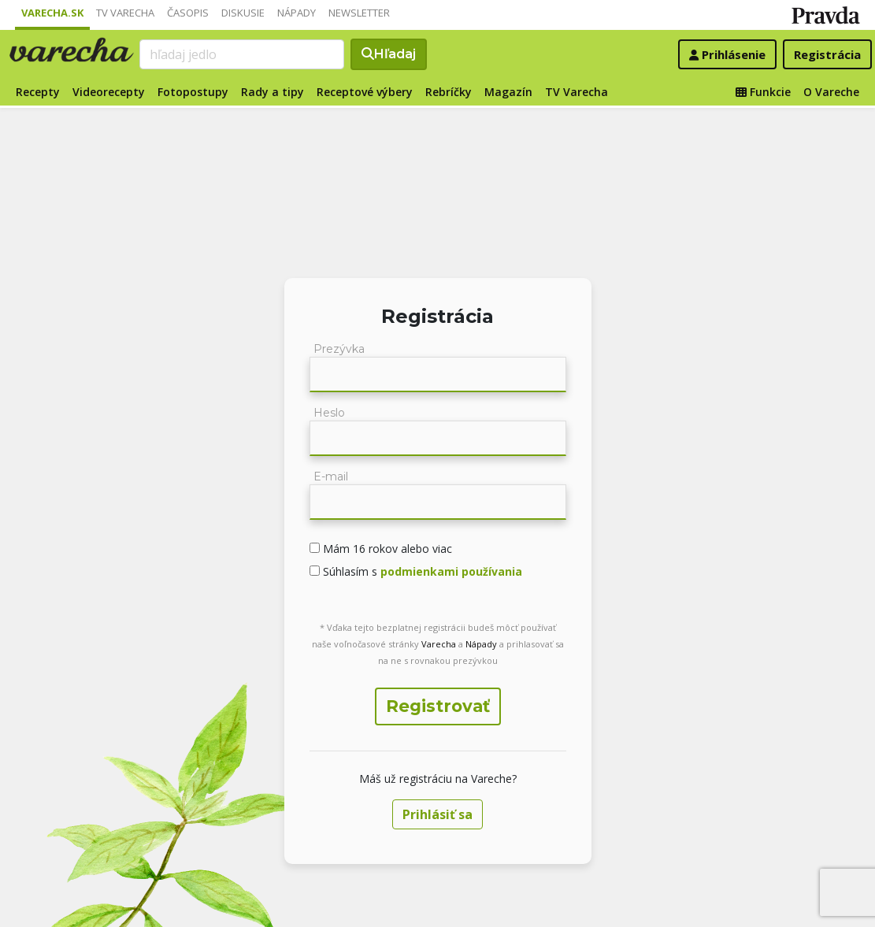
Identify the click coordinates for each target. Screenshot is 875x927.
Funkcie (763, 91)
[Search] (241, 54)
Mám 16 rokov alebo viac (386, 548)
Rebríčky (448, 91)
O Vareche (831, 91)
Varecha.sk (52, 13)
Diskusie (243, 13)
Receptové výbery (365, 91)
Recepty (38, 91)
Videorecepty (108, 91)
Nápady (296, 13)
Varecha (438, 644)
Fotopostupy (193, 91)
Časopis (188, 13)
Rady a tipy (272, 91)
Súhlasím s (421, 571)
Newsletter (359, 13)
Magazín (508, 91)
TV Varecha (125, 13)
